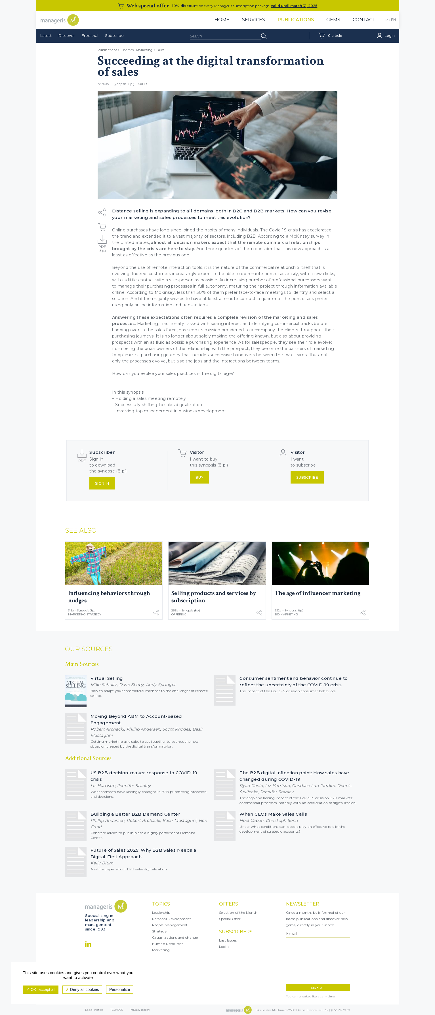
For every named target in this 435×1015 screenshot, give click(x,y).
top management (154, 410)
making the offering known (240, 336)
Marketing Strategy (84, 614)
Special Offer (230, 919)
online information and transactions (171, 304)
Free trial (90, 35)
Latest (46, 35)
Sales (160, 50)
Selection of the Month (238, 912)
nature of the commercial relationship (260, 267)
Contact (364, 19)
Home (222, 19)
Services (253, 19)
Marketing (144, 50)
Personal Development (171, 919)
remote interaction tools (177, 267)
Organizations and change (175, 937)
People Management (170, 925)
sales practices (181, 373)
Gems (333, 19)
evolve (147, 373)
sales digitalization (183, 404)
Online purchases (130, 230)
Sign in (102, 483)
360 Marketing (286, 614)
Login (224, 946)
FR (385, 20)
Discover (66, 35)
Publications (296, 19)
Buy (199, 477)
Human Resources (167, 944)
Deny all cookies (82, 989)
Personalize (119, 989)
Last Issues (228, 940)
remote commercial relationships (283, 242)
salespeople (264, 342)
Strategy (159, 931)
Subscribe (114, 35)
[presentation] (310, 960)
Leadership (161, 912)
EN (393, 20)
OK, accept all (40, 989)
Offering (178, 614)
